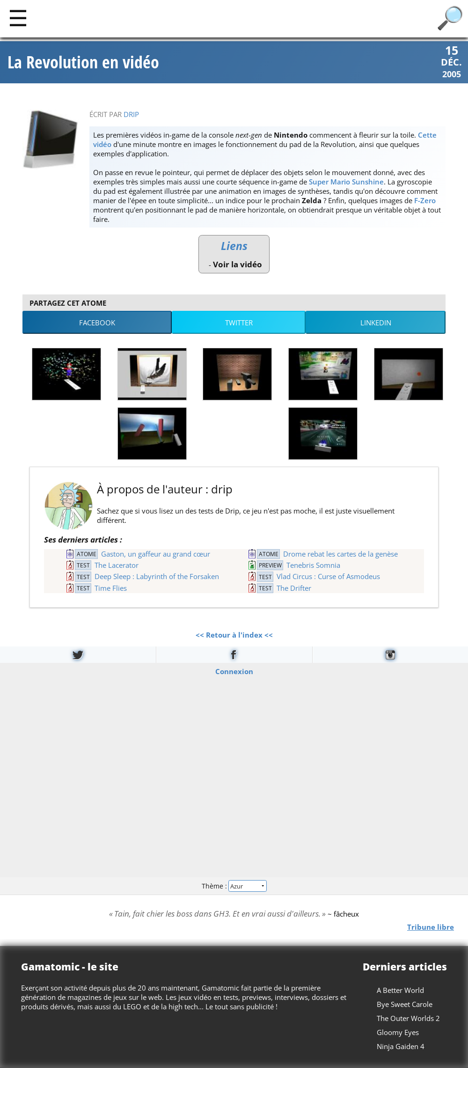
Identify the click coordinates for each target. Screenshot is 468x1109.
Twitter (239, 322)
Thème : (234, 885)
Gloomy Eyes (398, 1032)
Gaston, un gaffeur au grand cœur (155, 553)
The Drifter (294, 588)
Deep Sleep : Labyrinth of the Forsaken (157, 576)
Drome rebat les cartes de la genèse (340, 553)
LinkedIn (375, 322)
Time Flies (111, 588)
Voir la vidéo (237, 264)
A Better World (400, 990)
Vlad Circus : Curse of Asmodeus (328, 576)
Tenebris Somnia (313, 565)
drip (131, 114)
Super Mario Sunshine (346, 181)
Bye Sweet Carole (404, 1004)
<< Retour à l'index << (234, 634)
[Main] (18, 17)
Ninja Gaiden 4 (400, 1046)
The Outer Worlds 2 (408, 1018)
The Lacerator (117, 565)
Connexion (234, 671)
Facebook (97, 322)
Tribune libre (430, 927)
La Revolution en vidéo (83, 62)
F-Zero (425, 200)
